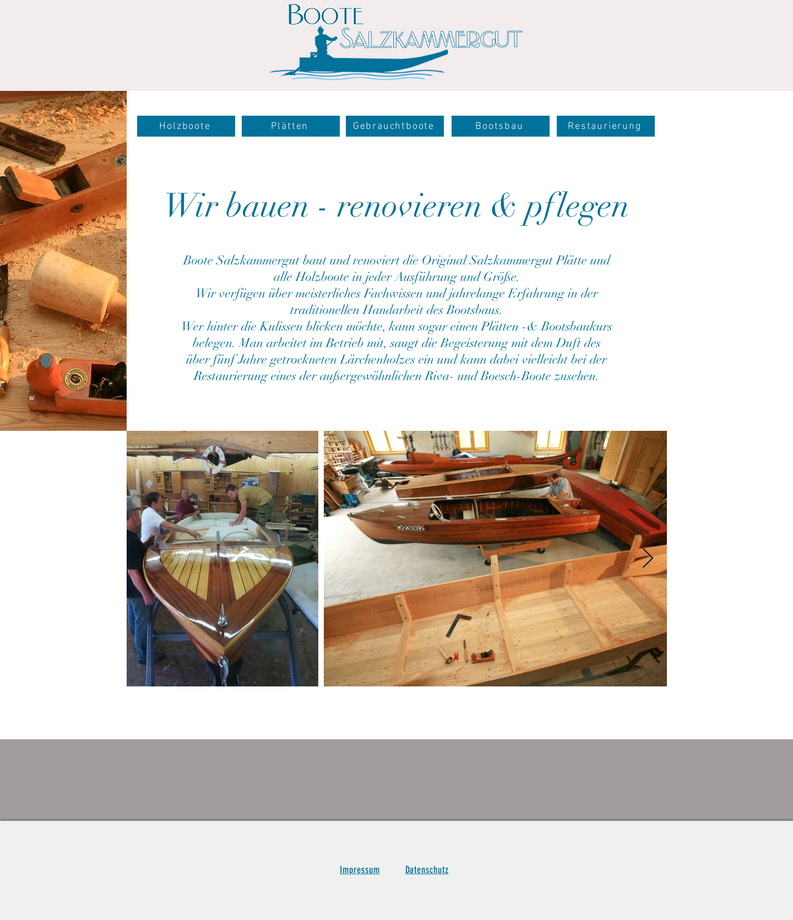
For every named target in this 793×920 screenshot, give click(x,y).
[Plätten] (291, 126)
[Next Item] (648, 559)
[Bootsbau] (501, 126)
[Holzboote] (186, 126)
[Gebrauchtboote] (395, 126)
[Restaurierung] (606, 126)
